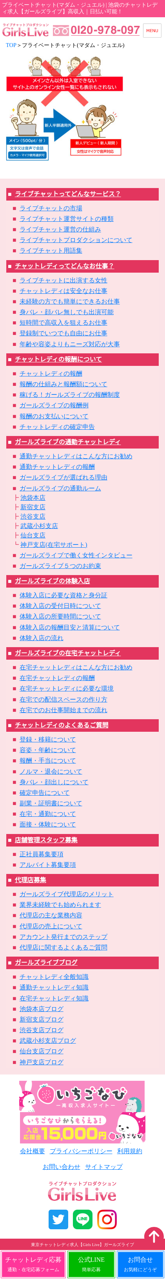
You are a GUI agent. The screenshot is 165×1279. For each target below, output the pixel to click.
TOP (11, 45)
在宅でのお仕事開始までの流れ (63, 710)
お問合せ (140, 1264)
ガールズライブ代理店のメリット (67, 894)
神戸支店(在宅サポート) (53, 544)
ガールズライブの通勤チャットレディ (68, 442)
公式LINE (91, 1264)
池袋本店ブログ (41, 1009)
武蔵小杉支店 (39, 526)
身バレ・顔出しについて (54, 782)
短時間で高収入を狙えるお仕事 (63, 322)
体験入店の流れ (41, 638)
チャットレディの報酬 (51, 373)
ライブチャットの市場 (51, 208)
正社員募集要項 (41, 854)
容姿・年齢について (48, 750)
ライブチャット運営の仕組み (60, 229)
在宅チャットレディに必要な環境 (67, 688)
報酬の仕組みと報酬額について (63, 384)
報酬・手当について (48, 760)
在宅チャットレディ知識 (54, 998)
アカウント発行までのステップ (63, 936)
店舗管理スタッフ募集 (46, 840)
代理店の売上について (51, 926)
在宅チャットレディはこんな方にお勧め (76, 667)
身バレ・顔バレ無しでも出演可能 (67, 312)
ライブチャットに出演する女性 (63, 280)
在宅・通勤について (48, 813)
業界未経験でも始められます (60, 904)
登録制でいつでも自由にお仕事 (63, 333)
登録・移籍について (48, 739)
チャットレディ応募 (33, 1264)
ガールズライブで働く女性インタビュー (76, 555)
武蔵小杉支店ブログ (48, 1040)
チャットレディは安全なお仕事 (63, 291)
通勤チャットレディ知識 (54, 987)
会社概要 (32, 1151)
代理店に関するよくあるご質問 (63, 947)
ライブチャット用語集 (51, 250)
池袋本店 (32, 497)
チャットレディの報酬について (58, 359)
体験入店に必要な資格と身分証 (63, 595)
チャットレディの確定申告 (57, 426)
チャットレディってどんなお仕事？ (64, 266)
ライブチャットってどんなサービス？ (68, 194)
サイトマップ (104, 1166)
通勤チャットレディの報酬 (57, 466)
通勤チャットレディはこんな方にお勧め (76, 456)
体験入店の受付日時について (60, 605)
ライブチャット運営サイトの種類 (67, 218)
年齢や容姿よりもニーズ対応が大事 (70, 344)
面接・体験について (48, 824)
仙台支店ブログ (41, 1051)
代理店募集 (30, 880)
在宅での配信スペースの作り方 (63, 699)
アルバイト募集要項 (48, 864)
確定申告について (45, 792)
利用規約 (129, 1151)
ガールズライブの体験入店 (52, 581)
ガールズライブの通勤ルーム (60, 488)
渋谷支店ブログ (41, 1030)
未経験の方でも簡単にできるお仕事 (70, 301)
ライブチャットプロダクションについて (76, 240)
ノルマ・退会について (51, 771)
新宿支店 (32, 507)
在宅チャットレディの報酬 (57, 678)
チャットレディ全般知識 (54, 976)
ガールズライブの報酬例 (54, 405)
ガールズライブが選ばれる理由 (63, 477)
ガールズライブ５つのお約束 (60, 566)
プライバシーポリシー (81, 1151)
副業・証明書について (51, 803)
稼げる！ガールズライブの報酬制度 (70, 394)
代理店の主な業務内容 (51, 915)
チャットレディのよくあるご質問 (62, 725)
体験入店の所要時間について (60, 616)
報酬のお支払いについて (54, 416)
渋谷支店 (32, 516)
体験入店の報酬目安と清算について (70, 627)
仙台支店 (32, 535)
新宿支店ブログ (41, 1019)
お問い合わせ (61, 1166)
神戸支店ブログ (41, 1062)
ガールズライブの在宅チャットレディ (68, 653)
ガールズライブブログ (46, 962)
